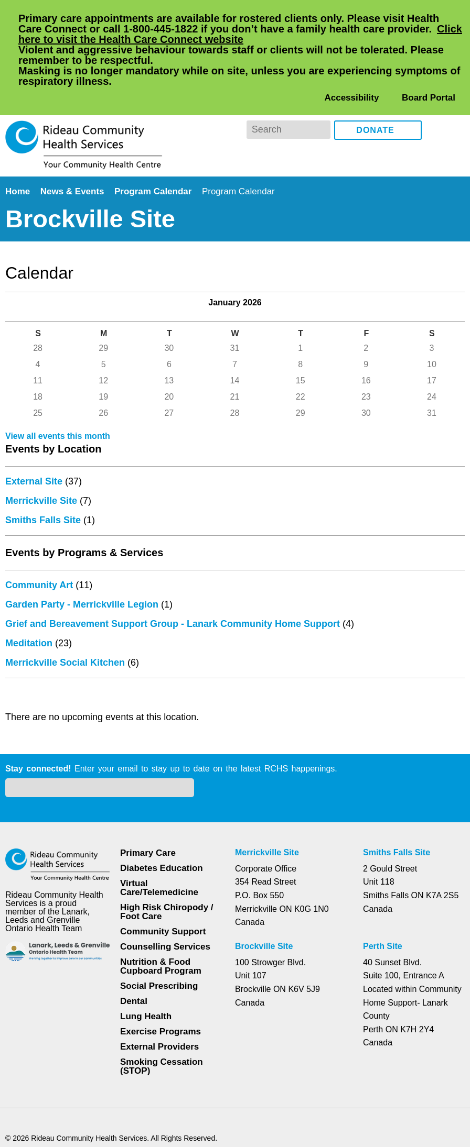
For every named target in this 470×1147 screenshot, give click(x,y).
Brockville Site (264, 889)
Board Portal (427, 55)
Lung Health (146, 959)
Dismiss (33, 1122)
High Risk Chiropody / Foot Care (165, 854)
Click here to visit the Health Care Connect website (200, 39)
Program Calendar (156, 149)
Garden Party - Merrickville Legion (83, 606)
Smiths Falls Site (43, 522)
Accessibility (351, 55)
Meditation (31, 645)
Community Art (40, 587)
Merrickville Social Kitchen (65, 664)
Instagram (454, 88)
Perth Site (384, 889)
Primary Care (148, 796)
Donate (375, 88)
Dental (134, 944)
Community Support (163, 874)
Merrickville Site (42, 503)
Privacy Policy (155, 1098)
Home (18, 149)
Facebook (437, 88)
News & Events (74, 149)
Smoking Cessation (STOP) (161, 1009)
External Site (35, 483)
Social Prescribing (158, 929)
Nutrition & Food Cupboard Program (161, 909)
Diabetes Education (162, 811)
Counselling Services (163, 890)
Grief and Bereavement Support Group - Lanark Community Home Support (177, 626)
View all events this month (59, 438)
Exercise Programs (160, 974)
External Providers (159, 990)
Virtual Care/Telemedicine (160, 830)
